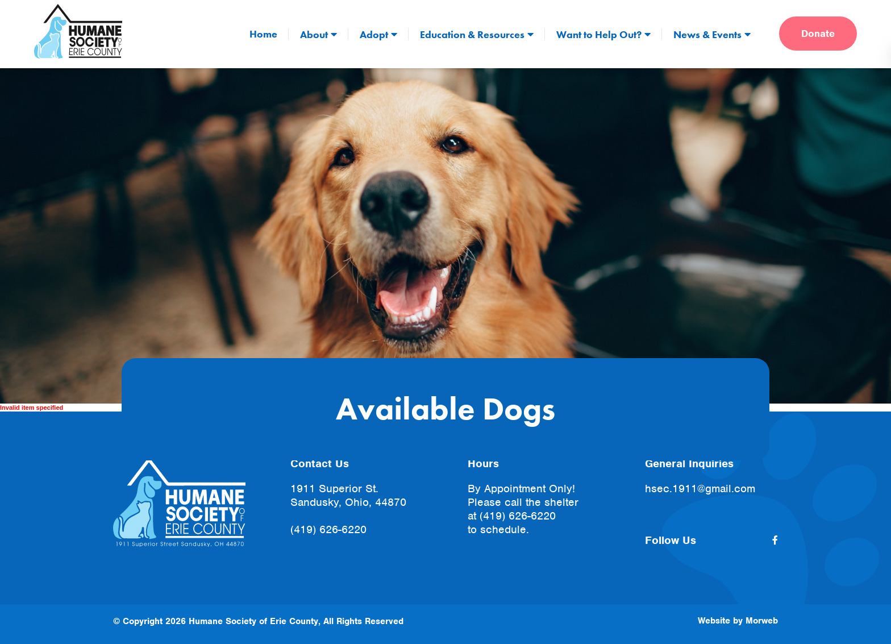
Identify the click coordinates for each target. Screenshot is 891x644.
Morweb (762, 620)
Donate (818, 33)
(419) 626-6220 (328, 529)
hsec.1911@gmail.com (700, 488)
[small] (775, 540)
